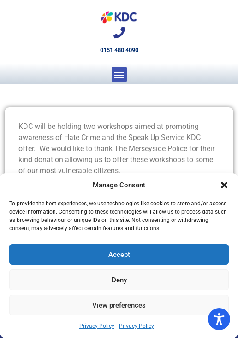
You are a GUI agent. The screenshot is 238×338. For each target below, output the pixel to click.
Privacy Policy (96, 326)
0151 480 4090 (119, 50)
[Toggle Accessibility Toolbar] (219, 319)
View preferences (119, 305)
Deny (119, 280)
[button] (224, 185)
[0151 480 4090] (119, 32)
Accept (119, 255)
